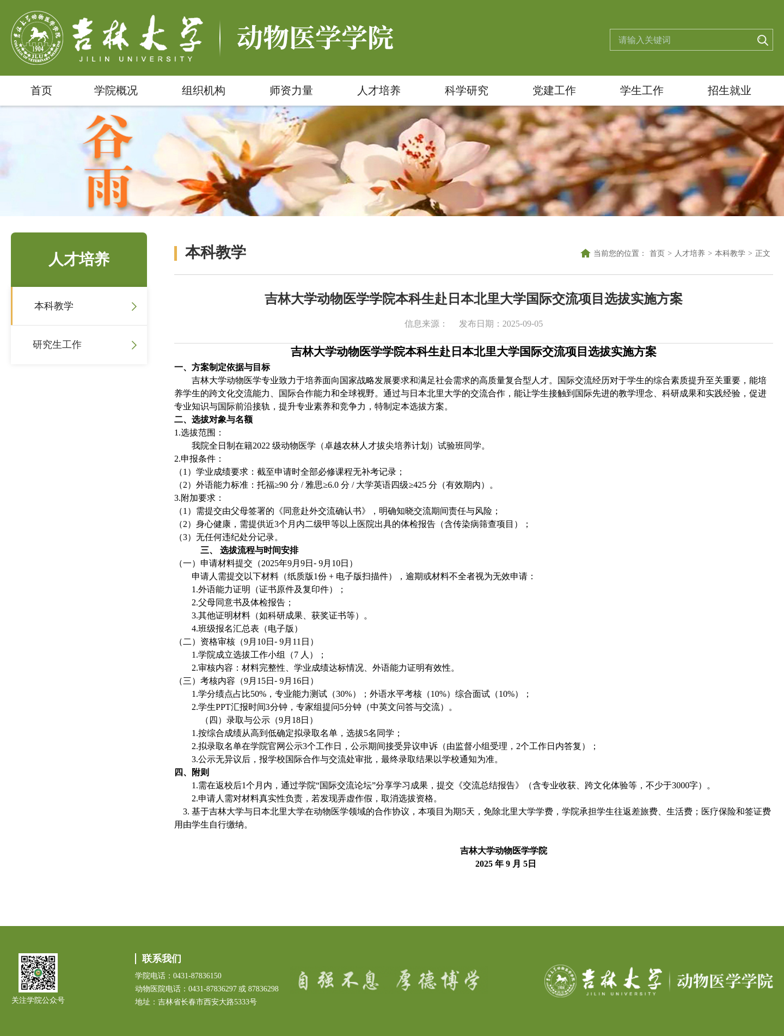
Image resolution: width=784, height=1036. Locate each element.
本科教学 (54, 306)
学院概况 (116, 90)
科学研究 (466, 90)
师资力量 (291, 90)
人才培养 (379, 90)
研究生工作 (57, 344)
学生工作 (642, 90)
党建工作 (554, 90)
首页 (41, 90)
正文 (762, 253)
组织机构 (203, 90)
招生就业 (729, 90)
